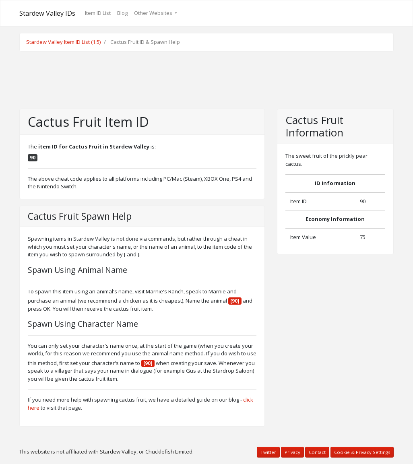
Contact (317, 452)
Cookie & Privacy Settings (362, 452)
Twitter (268, 452)
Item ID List (98, 12)
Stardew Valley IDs (47, 13)
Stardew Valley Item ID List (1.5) (63, 41)
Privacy (292, 452)
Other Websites (153, 12)
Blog (122, 12)
